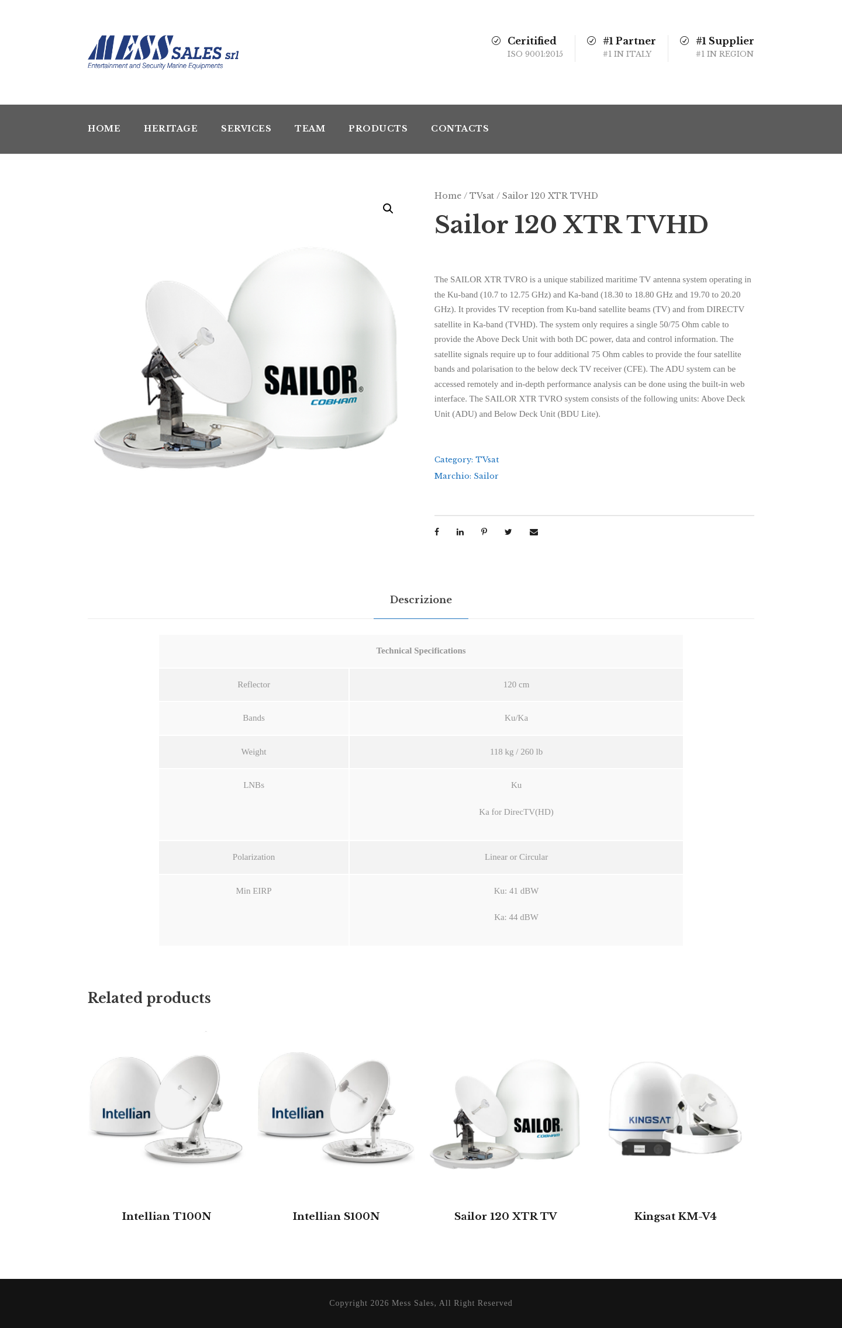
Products (378, 128)
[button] (388, 208)
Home (104, 128)
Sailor (486, 476)
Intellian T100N (166, 1217)
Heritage (171, 128)
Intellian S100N (336, 1217)
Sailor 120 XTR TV (505, 1217)
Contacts (460, 128)
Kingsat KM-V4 (675, 1217)
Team (310, 128)
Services (246, 128)
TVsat (482, 196)
